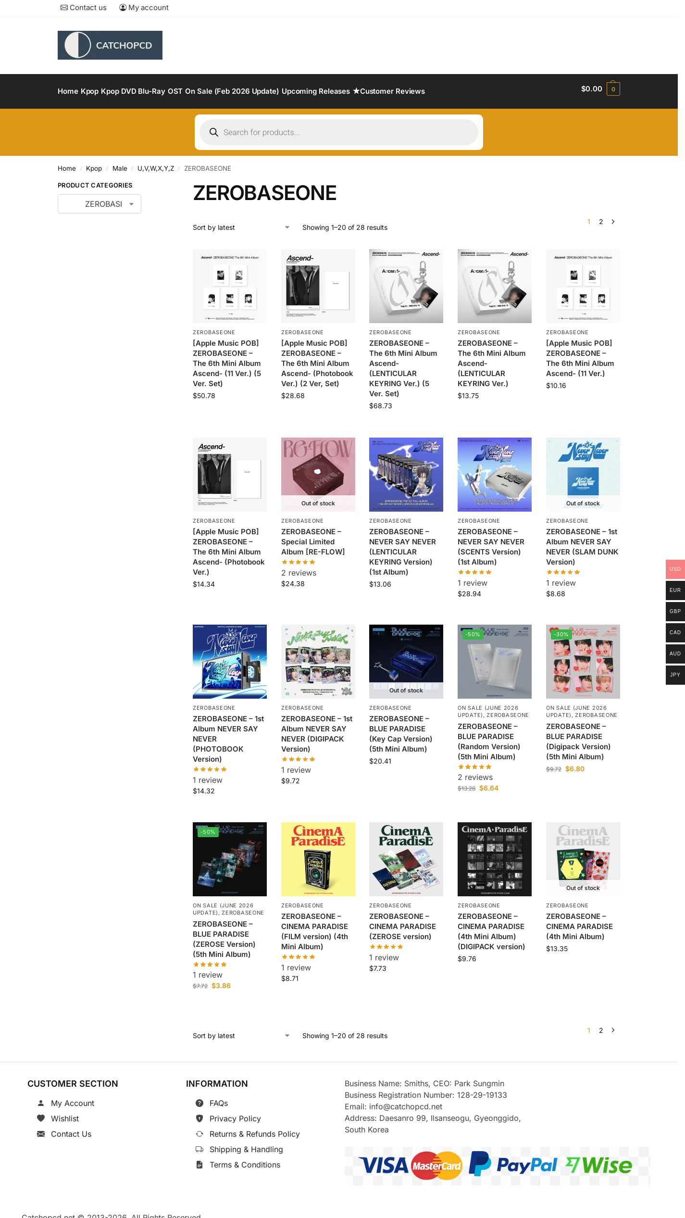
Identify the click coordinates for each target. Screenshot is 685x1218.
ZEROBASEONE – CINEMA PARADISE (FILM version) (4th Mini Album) (314, 926)
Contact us (84, 7)
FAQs (219, 1098)
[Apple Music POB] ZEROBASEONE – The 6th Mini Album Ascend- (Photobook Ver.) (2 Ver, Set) (317, 358)
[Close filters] (156, 182)
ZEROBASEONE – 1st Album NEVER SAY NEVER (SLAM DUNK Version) (582, 541)
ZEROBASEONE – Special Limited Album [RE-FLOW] (313, 536)
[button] (600, 89)
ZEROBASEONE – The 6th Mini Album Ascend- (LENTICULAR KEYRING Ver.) (492, 358)
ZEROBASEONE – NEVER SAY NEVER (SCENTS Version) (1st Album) (491, 541)
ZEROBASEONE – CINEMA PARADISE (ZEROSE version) (402, 921)
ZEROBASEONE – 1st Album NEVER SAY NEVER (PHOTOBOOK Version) (228, 733)
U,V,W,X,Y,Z (155, 163)
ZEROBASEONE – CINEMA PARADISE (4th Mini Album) (579, 921)
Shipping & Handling (246, 1144)
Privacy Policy (235, 1113)
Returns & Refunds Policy (255, 1128)
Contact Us (71, 1128)
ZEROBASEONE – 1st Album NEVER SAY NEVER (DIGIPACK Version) (316, 728)
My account (144, 7)
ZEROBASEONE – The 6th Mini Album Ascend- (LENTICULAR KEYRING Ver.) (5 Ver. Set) (403, 363)
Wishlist (65, 1113)
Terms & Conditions (245, 1159)
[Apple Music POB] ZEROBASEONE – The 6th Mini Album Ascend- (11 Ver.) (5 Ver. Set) (227, 358)
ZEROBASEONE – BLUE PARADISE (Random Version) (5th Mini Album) (489, 736)
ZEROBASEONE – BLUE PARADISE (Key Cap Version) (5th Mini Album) (401, 728)
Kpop (94, 163)
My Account (72, 1098)
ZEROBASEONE (214, 327)
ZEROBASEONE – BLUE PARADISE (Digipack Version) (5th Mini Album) (578, 736)
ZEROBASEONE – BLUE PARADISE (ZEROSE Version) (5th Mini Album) (224, 934)
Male (119, 163)
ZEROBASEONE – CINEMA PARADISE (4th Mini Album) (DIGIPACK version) (491, 926)
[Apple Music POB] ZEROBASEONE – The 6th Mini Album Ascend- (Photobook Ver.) (229, 546)
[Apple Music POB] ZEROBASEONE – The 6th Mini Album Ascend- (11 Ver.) (580, 353)
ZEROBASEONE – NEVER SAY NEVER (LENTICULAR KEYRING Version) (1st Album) (402, 546)
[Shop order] (242, 221)
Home (67, 163)
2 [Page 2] (601, 216)
